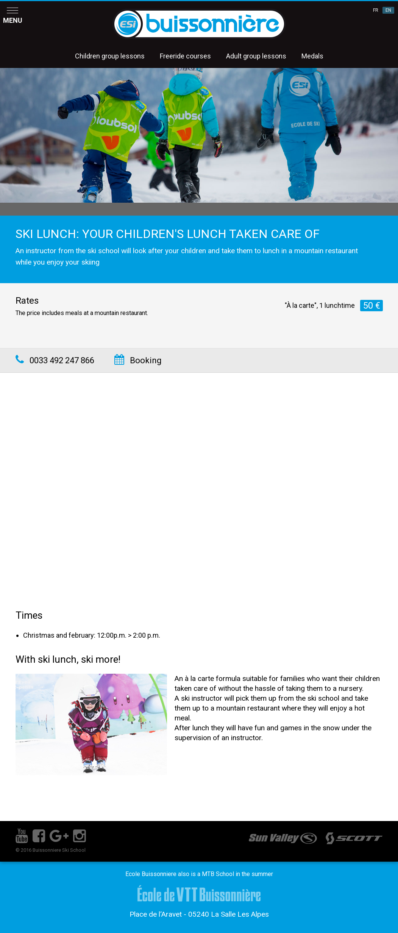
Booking (138, 360)
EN (388, 10)
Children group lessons (110, 56)
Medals (312, 56)
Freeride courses (185, 56)
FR (375, 10)
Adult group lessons (256, 56)
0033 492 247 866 (55, 360)
